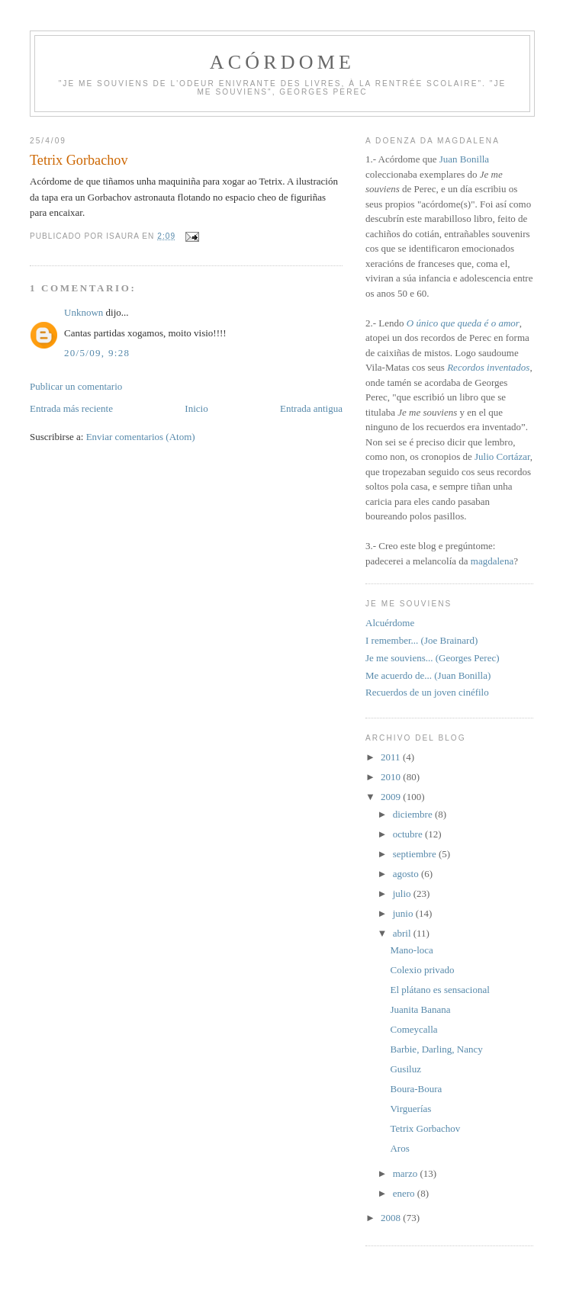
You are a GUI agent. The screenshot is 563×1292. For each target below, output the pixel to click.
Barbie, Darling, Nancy (436, 1049)
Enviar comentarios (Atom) (140, 436)
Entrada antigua (311, 408)
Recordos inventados (488, 367)
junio (404, 913)
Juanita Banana (420, 1009)
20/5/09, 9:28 (97, 352)
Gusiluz (405, 1069)
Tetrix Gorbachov (425, 1128)
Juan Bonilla (464, 159)
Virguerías (410, 1108)
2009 (392, 796)
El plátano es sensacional (439, 989)
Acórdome (282, 62)
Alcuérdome (389, 622)
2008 (392, 1217)
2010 (392, 777)
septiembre (416, 854)
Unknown (83, 312)
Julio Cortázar (502, 456)
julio (403, 893)
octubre (409, 834)
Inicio (196, 408)
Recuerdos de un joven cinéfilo (427, 692)
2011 (392, 757)
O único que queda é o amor (463, 323)
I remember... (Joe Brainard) (421, 640)
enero (405, 1193)
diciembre (414, 814)
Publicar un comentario (76, 386)
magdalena (492, 561)
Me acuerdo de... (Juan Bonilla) (428, 675)
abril (403, 933)
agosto (407, 873)
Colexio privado (422, 969)
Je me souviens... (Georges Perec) (432, 658)
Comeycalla (413, 1029)
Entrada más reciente (71, 408)
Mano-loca (411, 950)
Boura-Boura (416, 1088)
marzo (406, 1173)
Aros (399, 1148)
